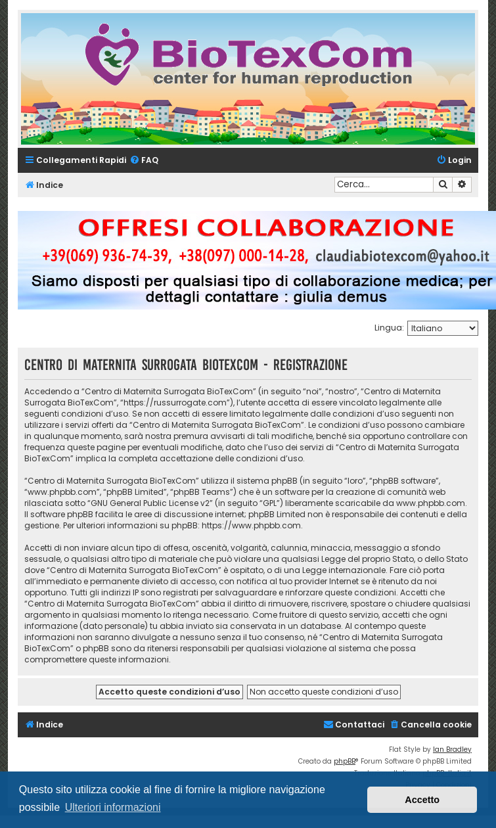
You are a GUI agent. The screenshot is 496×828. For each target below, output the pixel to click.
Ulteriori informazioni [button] (113, 807)
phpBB (344, 761)
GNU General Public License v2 (150, 503)
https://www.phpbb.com (251, 525)
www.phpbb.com (430, 503)
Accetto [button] (422, 799)
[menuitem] (143, 161)
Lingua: (389, 327)
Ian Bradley (452, 749)
